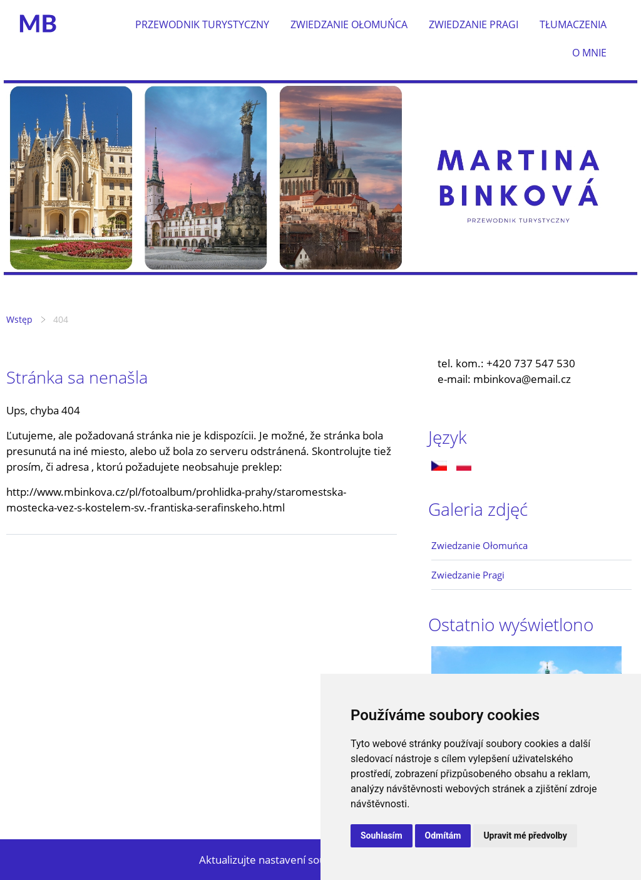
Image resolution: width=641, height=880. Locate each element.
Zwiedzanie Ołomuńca (349, 24)
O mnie (589, 53)
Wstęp (19, 319)
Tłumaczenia (573, 24)
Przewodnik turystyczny (202, 24)
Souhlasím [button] (382, 835)
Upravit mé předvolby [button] (525, 835)
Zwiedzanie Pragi (473, 24)
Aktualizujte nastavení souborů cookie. (292, 859)
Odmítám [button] (443, 835)
